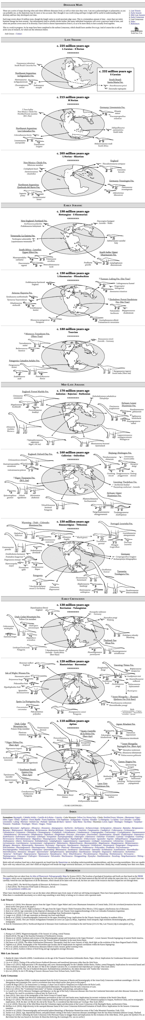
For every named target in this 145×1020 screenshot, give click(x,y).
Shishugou (119, 822)
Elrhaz (17, 820)
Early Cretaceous (137, 17)
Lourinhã (136, 820)
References (135, 24)
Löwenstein (7, 822)
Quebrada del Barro (56, 822)
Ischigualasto (76, 820)
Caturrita (58, 817)
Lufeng (16, 822)
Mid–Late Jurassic (138, 15)
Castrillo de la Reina (46, 817)
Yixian (48, 824)
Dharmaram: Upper (132, 817)
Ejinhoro (24, 820)
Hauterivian (63, 862)
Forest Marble (35, 820)
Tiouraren (6, 824)
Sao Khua (87, 822)
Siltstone (120, 817)
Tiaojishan (138, 822)
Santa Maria (77, 822)
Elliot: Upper (8, 820)
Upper (110, 822)
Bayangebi (17, 817)
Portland (44, 822)
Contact (19, 34)
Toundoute (16, 824)
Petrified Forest (110, 817)
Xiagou (42, 824)
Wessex (34, 824)
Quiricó (68, 822)
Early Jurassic (136, 13)
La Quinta (114, 820)
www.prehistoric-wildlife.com (19, 889)
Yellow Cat (81, 817)
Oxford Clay (34, 822)
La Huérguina (104, 820)
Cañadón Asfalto (29, 817)
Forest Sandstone (48, 820)
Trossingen (26, 824)
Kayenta (85, 820)
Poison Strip (91, 817)
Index (133, 22)
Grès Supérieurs (63, 820)
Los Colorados (125, 820)
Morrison (24, 822)
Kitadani (93, 820)
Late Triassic (136, 11)
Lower (104, 822)
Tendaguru (128, 822)
